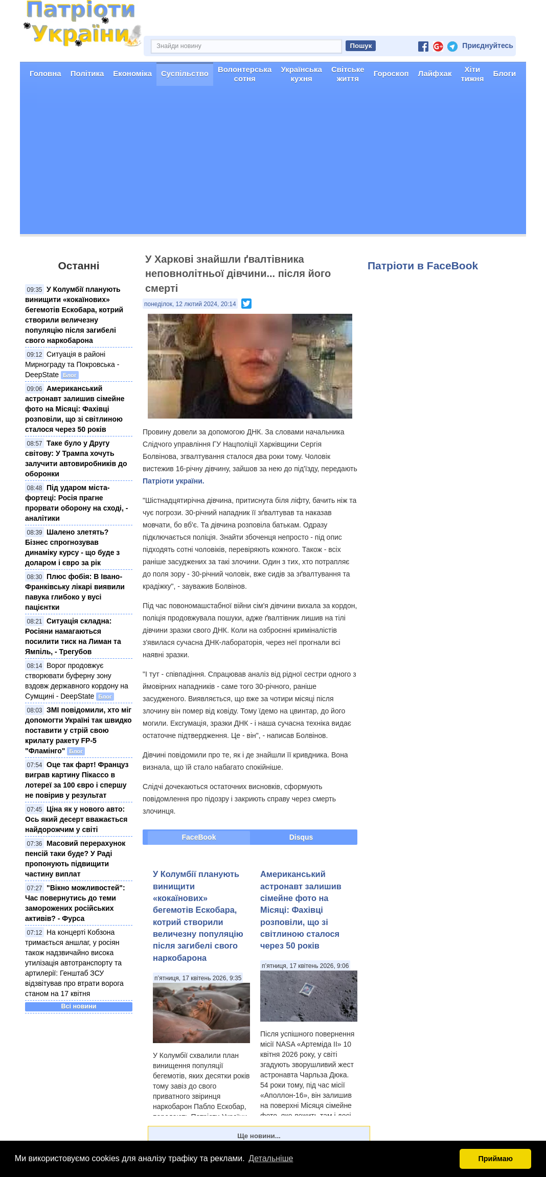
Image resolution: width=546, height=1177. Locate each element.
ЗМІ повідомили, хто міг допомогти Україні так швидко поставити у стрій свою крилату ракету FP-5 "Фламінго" (78, 730)
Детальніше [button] (270, 1158)
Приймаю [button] (495, 1159)
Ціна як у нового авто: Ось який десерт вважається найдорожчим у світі (76, 819)
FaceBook (199, 837)
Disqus (301, 837)
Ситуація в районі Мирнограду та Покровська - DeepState (72, 364)
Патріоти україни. (173, 481)
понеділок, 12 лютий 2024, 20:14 (190, 304)
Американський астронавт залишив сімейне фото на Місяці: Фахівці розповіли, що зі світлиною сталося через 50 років (74, 408)
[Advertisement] (273, 162)
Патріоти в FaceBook (423, 265)
